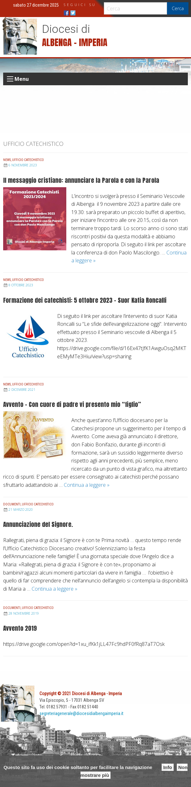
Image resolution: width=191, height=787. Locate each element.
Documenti (12, 504)
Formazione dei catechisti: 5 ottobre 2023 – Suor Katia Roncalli (84, 300)
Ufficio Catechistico (28, 160)
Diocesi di (66, 29)
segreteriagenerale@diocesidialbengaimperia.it (81, 713)
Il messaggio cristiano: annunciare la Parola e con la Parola (81, 180)
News (7, 160)
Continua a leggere (87, 484)
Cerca (178, 8)
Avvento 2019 (20, 628)
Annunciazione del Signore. (38, 524)
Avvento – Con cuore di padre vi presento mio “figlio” (72, 404)
